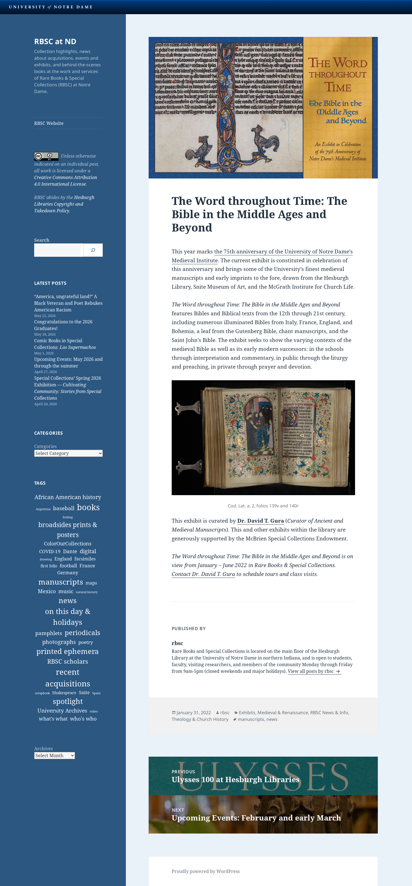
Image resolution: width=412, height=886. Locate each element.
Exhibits (247, 712)
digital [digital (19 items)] (88, 551)
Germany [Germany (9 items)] (67, 572)
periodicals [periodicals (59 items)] (82, 632)
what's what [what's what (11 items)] (53, 718)
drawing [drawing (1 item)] (46, 559)
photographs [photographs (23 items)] (59, 642)
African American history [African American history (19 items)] (67, 497)
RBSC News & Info (329, 712)
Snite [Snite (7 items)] (84, 692)
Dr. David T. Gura (260, 520)
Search (41, 240)
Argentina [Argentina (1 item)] (43, 509)
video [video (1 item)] (94, 711)
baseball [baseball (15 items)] (63, 508)
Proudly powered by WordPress (206, 871)
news (272, 719)
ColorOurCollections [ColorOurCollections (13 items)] (67, 543)
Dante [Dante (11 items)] (70, 551)
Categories (45, 446)
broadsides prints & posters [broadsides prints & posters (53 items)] (67, 529)
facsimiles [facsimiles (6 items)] (85, 559)
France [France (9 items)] (87, 565)
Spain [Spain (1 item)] (96, 693)
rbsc (224, 712)
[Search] (93, 250)
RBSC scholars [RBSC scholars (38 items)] (67, 661)
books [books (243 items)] (88, 507)
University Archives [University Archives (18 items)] (62, 710)
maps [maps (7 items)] (91, 583)
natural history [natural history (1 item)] (87, 592)
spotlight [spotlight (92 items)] (68, 701)
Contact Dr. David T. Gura (203, 574)
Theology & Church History (200, 719)
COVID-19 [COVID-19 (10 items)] (50, 551)
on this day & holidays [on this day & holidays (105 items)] (67, 616)
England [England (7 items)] (63, 559)
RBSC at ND (55, 41)
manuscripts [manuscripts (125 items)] (60, 582)
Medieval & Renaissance (283, 712)
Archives (43, 749)
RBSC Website (49, 123)
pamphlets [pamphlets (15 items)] (48, 633)
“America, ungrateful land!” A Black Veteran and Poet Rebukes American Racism (68, 303)
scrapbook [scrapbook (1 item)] (42, 693)
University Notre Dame (51, 7)
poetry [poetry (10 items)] (85, 642)
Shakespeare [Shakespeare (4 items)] (64, 692)
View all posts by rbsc (311, 671)
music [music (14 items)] (65, 591)
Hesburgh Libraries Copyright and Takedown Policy (64, 204)
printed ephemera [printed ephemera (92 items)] (67, 651)
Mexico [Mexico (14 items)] (47, 591)
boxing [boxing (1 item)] (68, 517)
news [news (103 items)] (68, 600)
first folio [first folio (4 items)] (49, 565)
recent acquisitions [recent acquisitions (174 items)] (67, 677)
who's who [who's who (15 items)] (83, 718)
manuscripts (251, 719)
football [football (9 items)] (68, 565)
